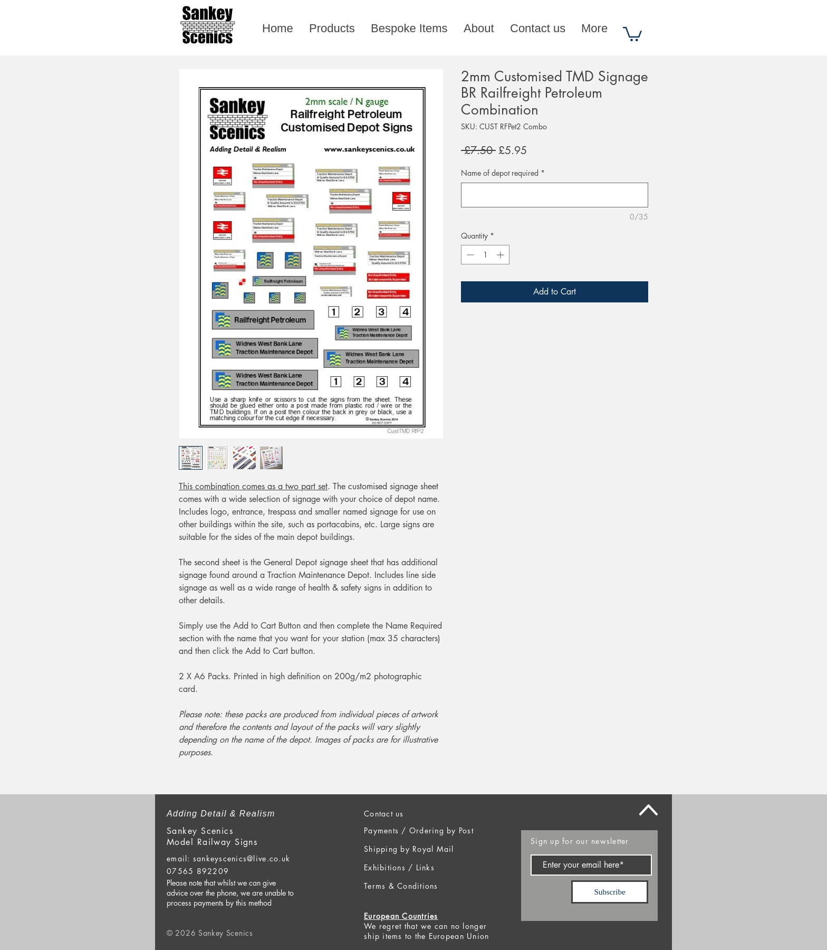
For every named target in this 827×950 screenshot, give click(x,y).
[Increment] (501, 254)
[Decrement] (469, 254)
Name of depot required (503, 173)
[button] (632, 33)
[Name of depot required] (554, 195)
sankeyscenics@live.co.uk (241, 858)
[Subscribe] (609, 892)
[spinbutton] (485, 254)
